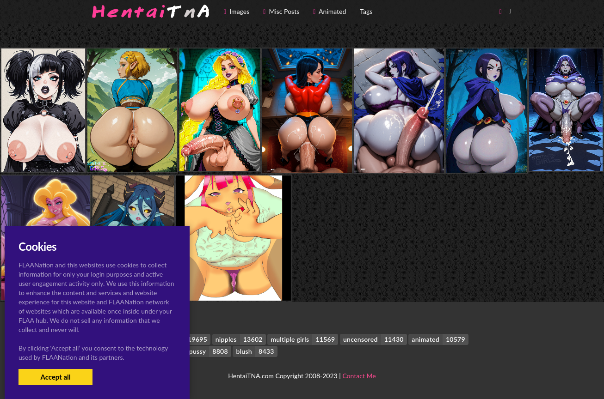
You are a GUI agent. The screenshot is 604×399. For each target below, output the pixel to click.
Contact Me (359, 376)
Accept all (55, 377)
